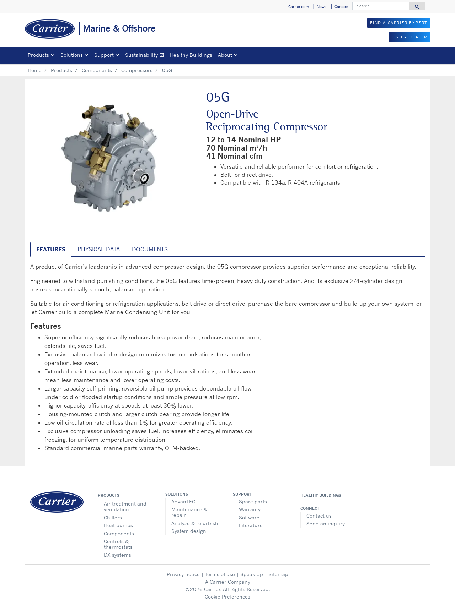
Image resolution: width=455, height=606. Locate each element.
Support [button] (104, 55)
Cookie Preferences (227, 597)
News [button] (321, 6)
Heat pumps (118, 525)
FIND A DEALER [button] (409, 36)
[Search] (381, 6)
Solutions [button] (71, 55)
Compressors (136, 70)
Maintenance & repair (189, 512)
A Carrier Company (227, 582)
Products (61, 70)
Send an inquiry (325, 523)
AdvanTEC (183, 501)
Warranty (250, 509)
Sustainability (146, 56)
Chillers (113, 517)
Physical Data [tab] (98, 249)
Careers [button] (341, 6)
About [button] (225, 55)
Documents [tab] (150, 249)
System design (188, 531)
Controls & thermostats (118, 544)
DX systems (117, 555)
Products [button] (38, 55)
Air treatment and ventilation (125, 506)
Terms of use (220, 574)
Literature (251, 525)
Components (97, 70)
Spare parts (253, 501)
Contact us (319, 516)
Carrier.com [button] (298, 6)
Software (249, 517)
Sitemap (278, 574)
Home (35, 70)
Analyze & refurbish (194, 523)
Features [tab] (50, 249)
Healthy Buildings (191, 55)
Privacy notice (183, 574)
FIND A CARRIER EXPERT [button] (398, 22)
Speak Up (251, 574)
